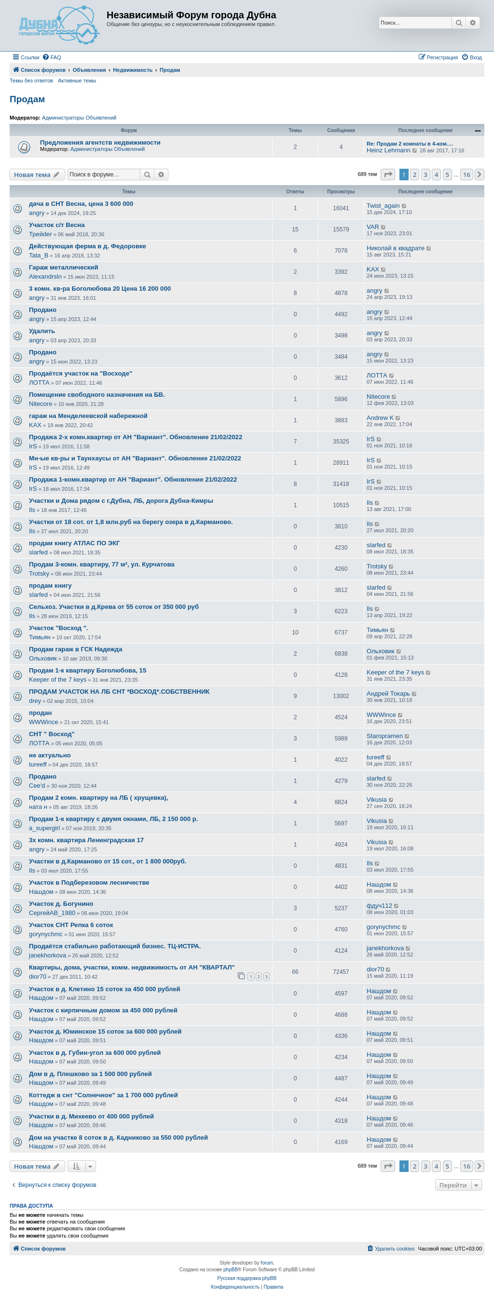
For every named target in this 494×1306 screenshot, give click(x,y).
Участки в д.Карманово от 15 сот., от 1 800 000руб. (107, 861)
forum (267, 1263)
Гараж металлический (63, 267)
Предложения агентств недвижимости (100, 142)
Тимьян (40, 637)
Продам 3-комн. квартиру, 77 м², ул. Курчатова (102, 564)
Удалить (42, 331)
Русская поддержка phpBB (246, 1278)
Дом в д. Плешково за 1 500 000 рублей (90, 1073)
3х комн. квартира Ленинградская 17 (86, 840)
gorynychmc (46, 934)
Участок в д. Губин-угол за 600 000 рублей (95, 1052)
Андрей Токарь (388, 693)
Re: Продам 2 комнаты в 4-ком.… (410, 144)
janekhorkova (47, 955)
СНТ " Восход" (52, 734)
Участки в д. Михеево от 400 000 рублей (91, 1116)
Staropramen (385, 736)
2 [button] (414, 174)
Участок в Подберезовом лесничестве (89, 882)
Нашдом (41, 891)
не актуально (50, 755)
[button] (388, 174)
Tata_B (38, 255)
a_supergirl (44, 828)
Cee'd (37, 785)
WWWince (43, 722)
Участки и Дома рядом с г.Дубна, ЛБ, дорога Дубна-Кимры (121, 500)
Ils (32, 509)
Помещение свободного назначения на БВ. (97, 394)
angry (37, 212)
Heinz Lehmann (389, 150)
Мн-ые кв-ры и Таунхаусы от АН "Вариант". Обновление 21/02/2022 (135, 458)
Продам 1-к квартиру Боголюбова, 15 (87, 670)
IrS (33, 446)
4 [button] (436, 174)
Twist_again (383, 205)
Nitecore (40, 403)
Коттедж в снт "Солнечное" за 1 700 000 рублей (103, 1095)
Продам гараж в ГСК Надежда (76, 649)
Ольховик (43, 658)
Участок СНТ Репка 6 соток (71, 925)
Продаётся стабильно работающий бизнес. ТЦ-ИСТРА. (115, 946)
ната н (38, 806)
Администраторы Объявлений (79, 118)
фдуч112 (379, 905)
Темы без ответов (31, 80)
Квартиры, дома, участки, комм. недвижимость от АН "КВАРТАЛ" (132, 967)
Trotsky (39, 573)
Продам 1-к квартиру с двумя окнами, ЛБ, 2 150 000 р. (113, 818)
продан (40, 712)
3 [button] (425, 174)
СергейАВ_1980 (52, 912)
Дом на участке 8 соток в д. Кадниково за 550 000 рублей (118, 1137)
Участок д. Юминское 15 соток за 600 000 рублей (105, 1031)
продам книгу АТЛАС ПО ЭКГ (74, 543)
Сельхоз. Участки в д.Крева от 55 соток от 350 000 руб (114, 606)
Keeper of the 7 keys (57, 679)
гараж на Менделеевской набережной (88, 415)
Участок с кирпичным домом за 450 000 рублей (103, 1010)
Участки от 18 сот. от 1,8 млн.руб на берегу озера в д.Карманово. (131, 521)
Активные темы (77, 80)
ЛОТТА (39, 382)
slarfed (38, 552)
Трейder (40, 234)
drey (35, 700)
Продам (27, 99)
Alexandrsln (45, 276)
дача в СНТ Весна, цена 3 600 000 (81, 203)
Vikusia (377, 799)
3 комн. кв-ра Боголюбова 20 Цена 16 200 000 (100, 288)
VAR (373, 226)
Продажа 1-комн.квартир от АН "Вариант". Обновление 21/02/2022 (133, 479)
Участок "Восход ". (58, 628)
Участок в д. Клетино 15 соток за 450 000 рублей (104, 989)
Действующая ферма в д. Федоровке (87, 246)
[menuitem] (51, 57)
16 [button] (466, 174)
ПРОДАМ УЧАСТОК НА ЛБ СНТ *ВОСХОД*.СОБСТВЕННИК (119, 691)
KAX (373, 269)
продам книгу (50, 585)
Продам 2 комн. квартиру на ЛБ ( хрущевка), (98, 797)
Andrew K (380, 417)
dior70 (37, 976)
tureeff (38, 764)
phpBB (230, 1269)
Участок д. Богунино (61, 903)
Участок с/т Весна (57, 225)
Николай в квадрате (396, 248)
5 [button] (447, 174)
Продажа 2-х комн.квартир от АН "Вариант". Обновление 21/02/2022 (135, 437)
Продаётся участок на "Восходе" (80, 373)
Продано (42, 309)
